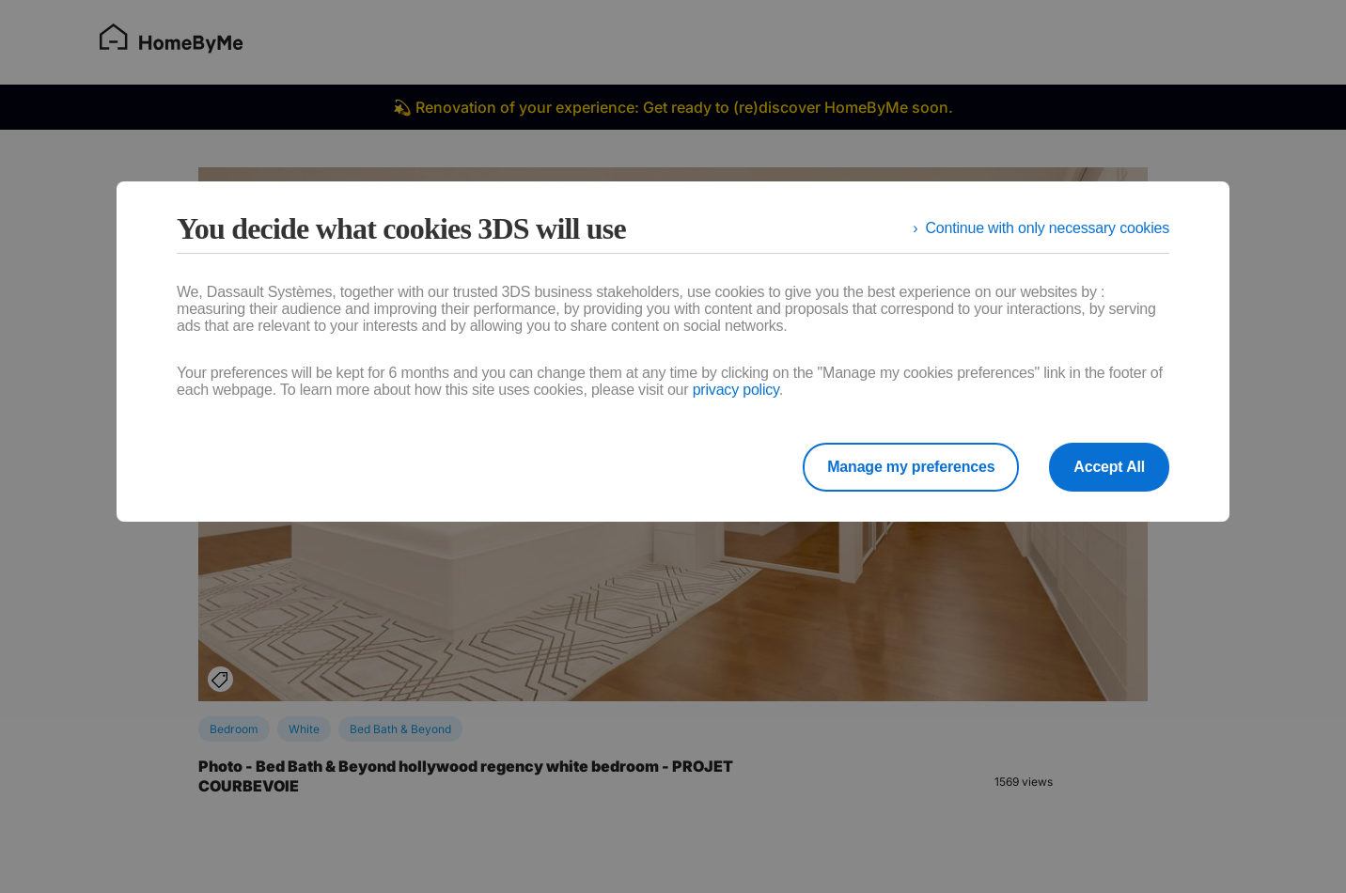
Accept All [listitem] (1109, 467)
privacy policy (736, 390)
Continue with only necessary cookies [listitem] (1047, 228)
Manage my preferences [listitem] (910, 467)
